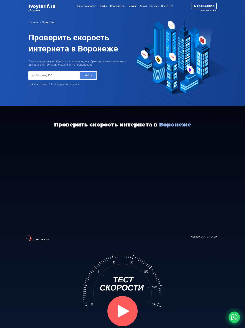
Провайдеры (117, 6)
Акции (143, 6)
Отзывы (154, 6)
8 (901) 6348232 (206, 6)
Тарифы (102, 6)
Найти (88, 75)
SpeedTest (167, 6)
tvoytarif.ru (41, 6)
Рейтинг (132, 6)
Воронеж (35, 10)
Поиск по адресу (86, 6)
